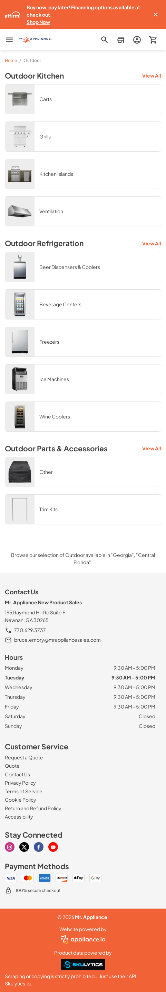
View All (151, 75)
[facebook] (38, 847)
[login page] (137, 39)
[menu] (9, 40)
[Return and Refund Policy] (33, 808)
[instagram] (9, 847)
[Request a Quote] (24, 757)
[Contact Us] (17, 774)
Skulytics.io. (18, 983)
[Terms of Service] (23, 791)
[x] (24, 847)
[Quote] (12, 766)
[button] (155, 14)
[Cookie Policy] (20, 799)
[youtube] (53, 847)
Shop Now (38, 22)
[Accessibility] (19, 816)
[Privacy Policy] (20, 782)
